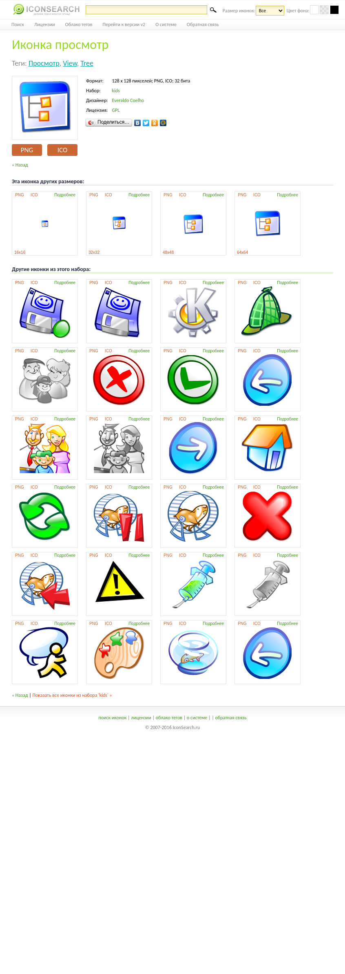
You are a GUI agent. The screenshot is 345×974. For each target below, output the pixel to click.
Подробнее (64, 195)
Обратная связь (203, 24)
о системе (197, 717)
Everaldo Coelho (128, 100)
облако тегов (169, 717)
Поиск (17, 24)
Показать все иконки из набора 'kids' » (72, 695)
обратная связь (230, 717)
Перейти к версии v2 (124, 24)
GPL (115, 110)
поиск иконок (112, 717)
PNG (27, 150)
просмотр (44, 63)
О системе (166, 24)
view (70, 63)
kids (115, 90)
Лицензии (44, 24)
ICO (62, 150)
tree (86, 63)
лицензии (141, 717)
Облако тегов (79, 24)
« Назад (20, 165)
